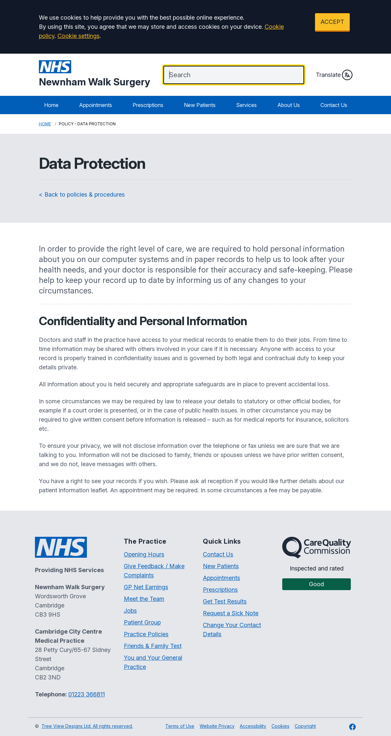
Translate (334, 75)
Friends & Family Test (153, 645)
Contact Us (333, 105)
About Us (288, 105)
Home (51, 105)
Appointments (95, 105)
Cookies (280, 726)
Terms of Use (179, 726)
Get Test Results (225, 601)
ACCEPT (332, 21)
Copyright (305, 726)
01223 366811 (86, 694)
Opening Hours (144, 554)
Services (246, 105)
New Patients (200, 105)
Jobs (130, 610)
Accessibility (253, 726)
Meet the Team (144, 598)
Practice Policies (146, 634)
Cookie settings (78, 35)
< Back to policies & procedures (82, 194)
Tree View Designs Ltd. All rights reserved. (87, 726)
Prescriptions (148, 105)
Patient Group (142, 622)
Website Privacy (217, 726)
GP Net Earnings (146, 587)
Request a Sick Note (230, 613)
